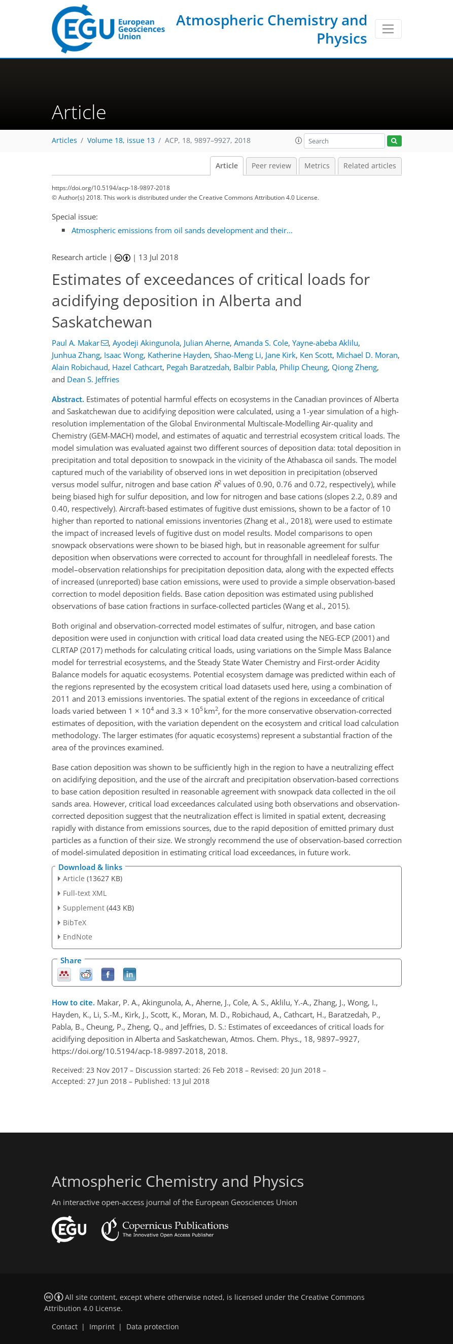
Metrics (317, 165)
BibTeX (74, 922)
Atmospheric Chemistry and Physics (271, 29)
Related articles (369, 165)
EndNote (77, 936)
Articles (64, 140)
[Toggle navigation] (388, 29)
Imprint (102, 1326)
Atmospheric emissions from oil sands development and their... (182, 230)
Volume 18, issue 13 (121, 140)
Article (227, 165)
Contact (65, 1326)
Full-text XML (85, 893)
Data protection (152, 1326)
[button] (298, 140)
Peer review (271, 165)
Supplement (83, 908)
